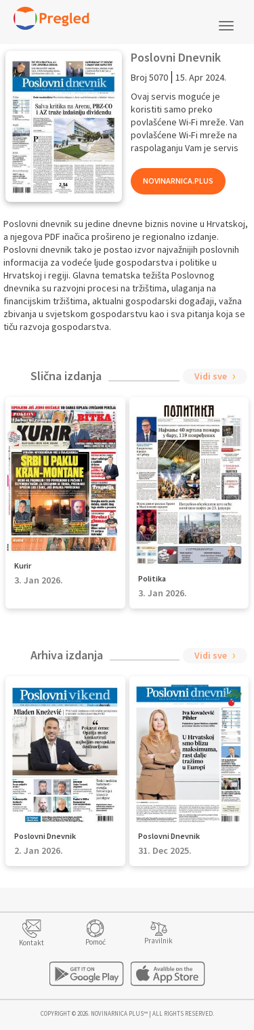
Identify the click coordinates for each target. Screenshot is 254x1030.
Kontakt (31, 942)
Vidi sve (210, 376)
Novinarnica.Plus (178, 181)
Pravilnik (158, 940)
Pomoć (95, 942)
